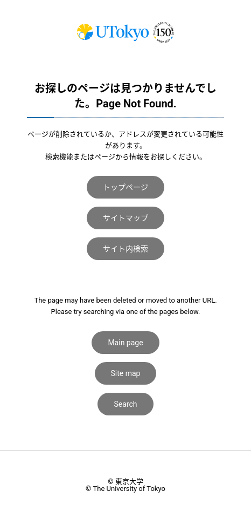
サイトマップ (125, 218)
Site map (126, 373)
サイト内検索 (125, 248)
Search (125, 404)
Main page (125, 342)
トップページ (125, 187)
